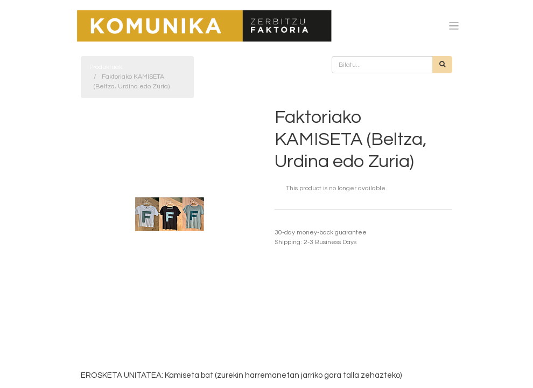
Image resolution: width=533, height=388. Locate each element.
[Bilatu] (442, 64)
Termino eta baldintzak (309, 222)
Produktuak (105, 67)
